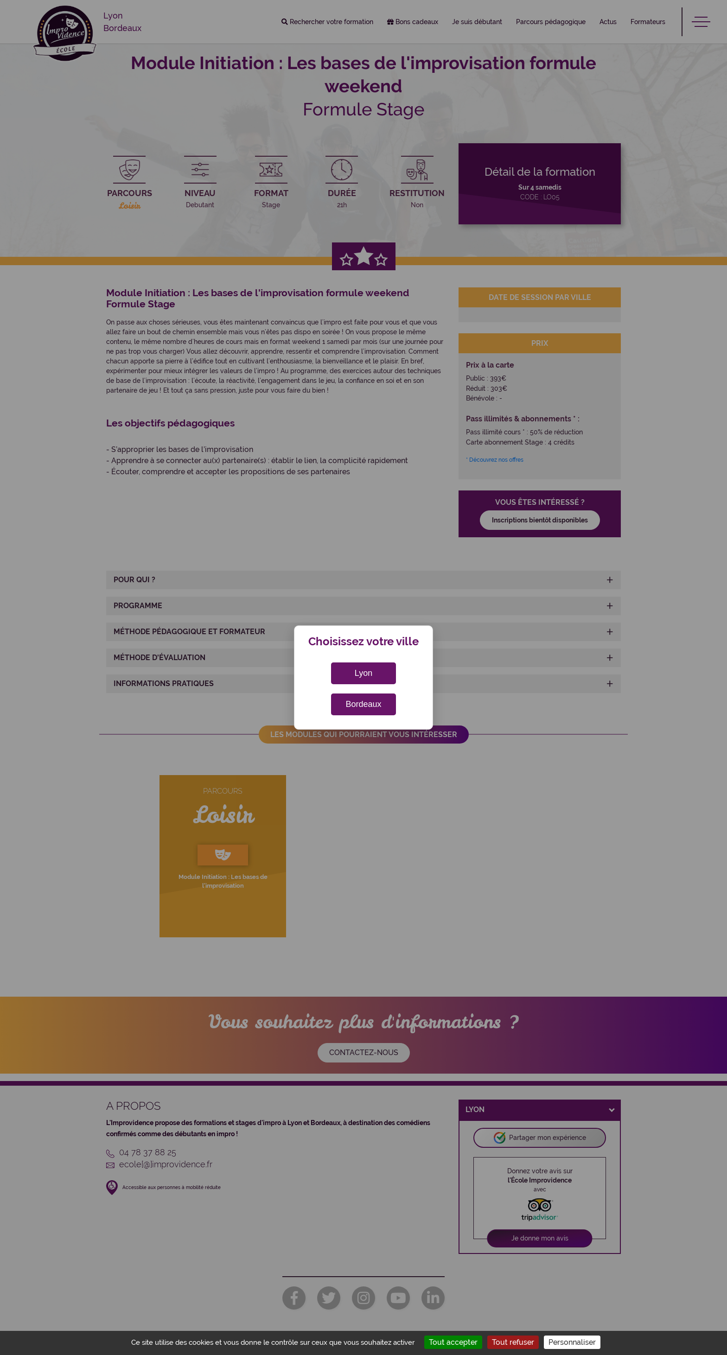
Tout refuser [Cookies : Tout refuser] (513, 1342)
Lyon (363, 673)
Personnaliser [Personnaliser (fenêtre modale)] (572, 1342)
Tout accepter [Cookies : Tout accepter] (453, 1342)
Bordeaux (363, 704)
